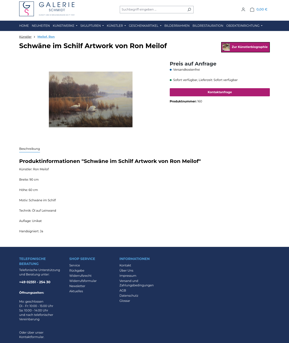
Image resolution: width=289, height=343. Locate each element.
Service (74, 265)
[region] (90, 99)
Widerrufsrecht (80, 275)
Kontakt (125, 265)
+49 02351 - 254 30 (35, 282)
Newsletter (77, 286)
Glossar (124, 301)
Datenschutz (128, 295)
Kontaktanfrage (220, 92)
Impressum (127, 275)
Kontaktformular (31, 337)
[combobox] (152, 9)
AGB (122, 290)
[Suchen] (189, 9)
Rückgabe (76, 270)
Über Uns (126, 270)
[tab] (29, 149)
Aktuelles (76, 291)
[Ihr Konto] (243, 9)
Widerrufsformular (83, 281)
